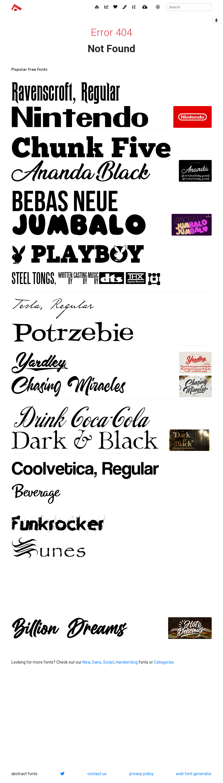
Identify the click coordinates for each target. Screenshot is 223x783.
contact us (97, 773)
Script (108, 662)
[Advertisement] (111, 589)
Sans (96, 662)
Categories (164, 662)
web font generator (194, 773)
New (86, 662)
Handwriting (127, 662)
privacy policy (141, 773)
